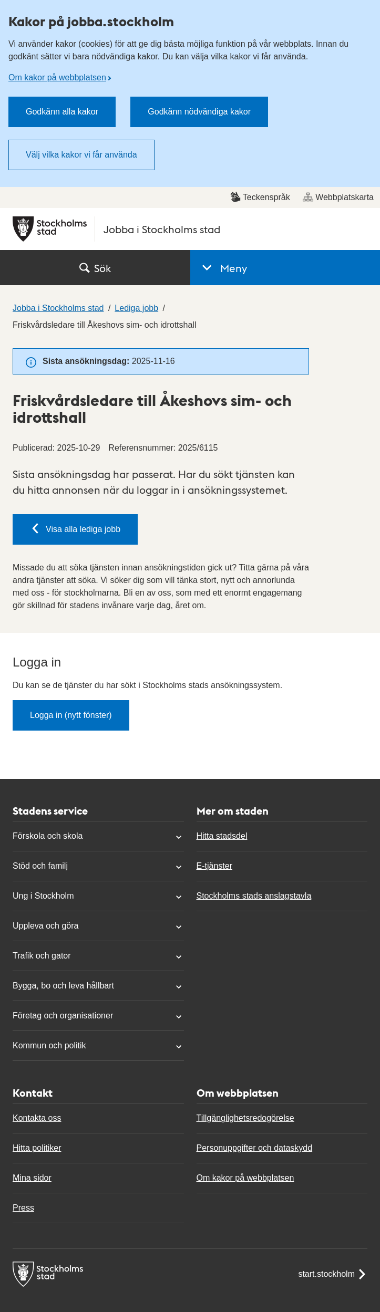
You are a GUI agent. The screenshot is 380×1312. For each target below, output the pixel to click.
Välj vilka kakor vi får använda (81, 154)
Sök (95, 268)
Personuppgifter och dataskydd (255, 1147)
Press (23, 1207)
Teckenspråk (260, 197)
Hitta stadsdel (222, 835)
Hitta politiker (37, 1147)
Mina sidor (32, 1177)
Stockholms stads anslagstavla (254, 895)
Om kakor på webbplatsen (57, 77)
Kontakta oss (37, 1117)
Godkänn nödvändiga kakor (199, 111)
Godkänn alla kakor (62, 111)
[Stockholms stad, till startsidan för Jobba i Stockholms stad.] (190, 229)
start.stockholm (332, 1274)
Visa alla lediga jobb (75, 528)
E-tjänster (214, 865)
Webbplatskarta (338, 197)
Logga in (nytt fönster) (71, 715)
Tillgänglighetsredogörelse (245, 1117)
